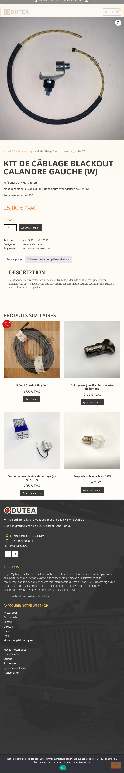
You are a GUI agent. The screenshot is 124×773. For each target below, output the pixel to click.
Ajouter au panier (30, 227)
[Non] (116, 765)
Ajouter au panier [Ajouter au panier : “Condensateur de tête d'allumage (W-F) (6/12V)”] (32, 493)
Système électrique (24, 151)
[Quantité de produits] (10, 227)
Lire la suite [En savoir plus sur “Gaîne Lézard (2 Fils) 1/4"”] (32, 399)
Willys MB (45, 248)
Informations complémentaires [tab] (48, 259)
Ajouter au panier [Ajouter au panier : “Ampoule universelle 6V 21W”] (92, 489)
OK (62, 768)
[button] (118, 23)
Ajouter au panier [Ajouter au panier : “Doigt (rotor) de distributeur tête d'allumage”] (92, 402)
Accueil (7, 151)
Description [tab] (14, 259)
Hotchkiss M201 (30, 248)
